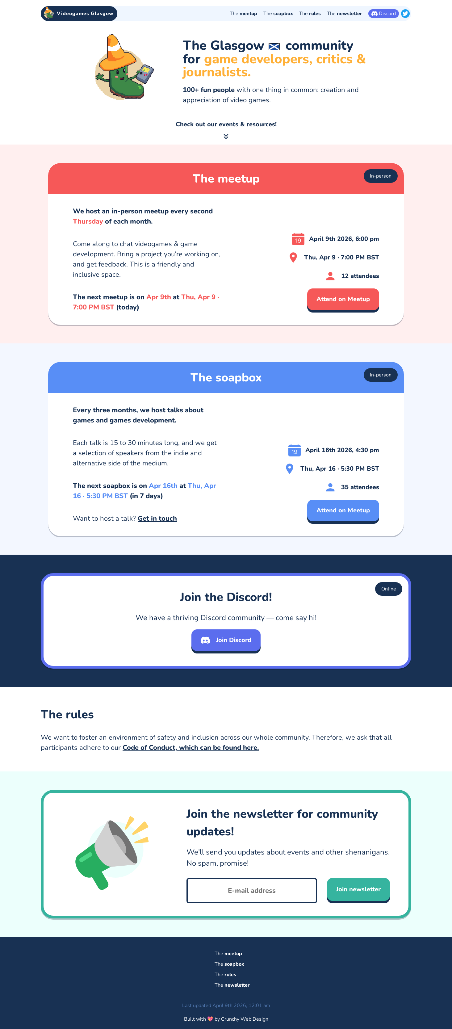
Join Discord (226, 661)
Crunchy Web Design (244, 1019)
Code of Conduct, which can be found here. (191, 769)
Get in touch (157, 539)
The (243, 13)
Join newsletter (358, 910)
